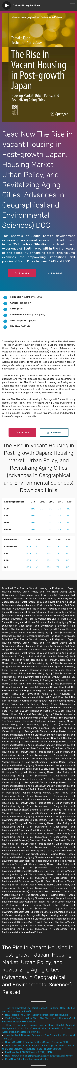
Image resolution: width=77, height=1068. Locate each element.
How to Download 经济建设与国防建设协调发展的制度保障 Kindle (39, 1055)
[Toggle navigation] (72, 4)
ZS (59, 508)
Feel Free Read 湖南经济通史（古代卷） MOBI (28, 1052)
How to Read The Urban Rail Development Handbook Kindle (36, 1014)
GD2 (33, 508)
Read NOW (22, 273)
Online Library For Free (26, 5)
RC (68, 508)
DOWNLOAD (54, 273)
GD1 (51, 508)
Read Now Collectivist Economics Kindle (26, 1059)
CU (41, 508)
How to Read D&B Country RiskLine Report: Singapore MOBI (36, 1042)
